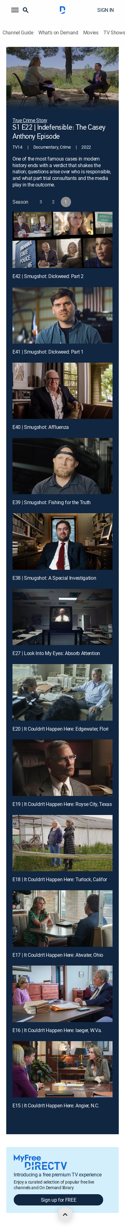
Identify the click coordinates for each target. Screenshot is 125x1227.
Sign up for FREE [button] (58, 1199)
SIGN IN (105, 10)
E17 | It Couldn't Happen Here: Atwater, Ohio (57, 954)
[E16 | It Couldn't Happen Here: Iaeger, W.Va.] (62, 994)
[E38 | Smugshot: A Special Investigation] (62, 541)
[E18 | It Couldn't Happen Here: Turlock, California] (62, 843)
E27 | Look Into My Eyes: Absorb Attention (56, 653)
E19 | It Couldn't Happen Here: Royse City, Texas (62, 804)
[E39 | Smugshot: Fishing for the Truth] (62, 466)
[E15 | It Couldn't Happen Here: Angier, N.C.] (62, 1069)
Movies (91, 32)
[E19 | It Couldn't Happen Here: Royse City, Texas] (62, 767)
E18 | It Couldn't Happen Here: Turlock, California (62, 879)
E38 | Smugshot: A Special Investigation (54, 577)
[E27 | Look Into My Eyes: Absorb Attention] (62, 617)
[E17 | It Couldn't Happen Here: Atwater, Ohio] (62, 918)
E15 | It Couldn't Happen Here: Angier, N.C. (55, 1105)
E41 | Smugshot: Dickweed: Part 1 (48, 351)
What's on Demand (58, 32)
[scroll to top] (65, 1214)
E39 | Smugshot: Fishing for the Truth (51, 502)
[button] (15, 10)
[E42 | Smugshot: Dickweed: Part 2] (62, 240)
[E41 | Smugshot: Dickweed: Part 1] (62, 315)
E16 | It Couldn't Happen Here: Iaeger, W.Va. (57, 1030)
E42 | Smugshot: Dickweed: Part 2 (48, 276)
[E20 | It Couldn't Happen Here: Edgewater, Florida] (62, 692)
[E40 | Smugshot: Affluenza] (62, 391)
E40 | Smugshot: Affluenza (40, 427)
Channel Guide (17, 32)
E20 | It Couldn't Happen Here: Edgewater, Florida (63, 728)
